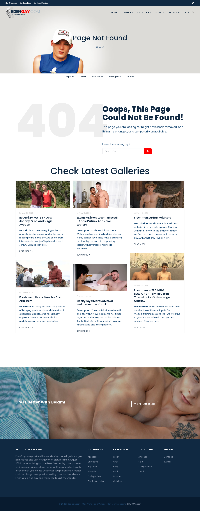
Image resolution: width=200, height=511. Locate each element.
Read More (26, 251)
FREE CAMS (175, 12)
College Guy (94, 476)
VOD (187, 12)
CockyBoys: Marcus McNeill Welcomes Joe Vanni (95, 302)
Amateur (92, 456)
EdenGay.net (11, 3)
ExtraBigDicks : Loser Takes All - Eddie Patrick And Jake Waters (97, 221)
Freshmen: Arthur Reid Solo (152, 217)
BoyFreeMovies (41, 3)
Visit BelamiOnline (144, 404)
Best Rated (97, 76)
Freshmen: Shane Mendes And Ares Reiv (40, 299)
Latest (83, 76)
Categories (144, 12)
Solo (140, 461)
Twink (141, 471)
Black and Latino (96, 481)
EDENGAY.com (134, 503)
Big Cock (92, 466)
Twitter (167, 461)
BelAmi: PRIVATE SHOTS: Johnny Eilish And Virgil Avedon (35, 221)
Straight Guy (145, 466)
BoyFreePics (25, 3)
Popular (70, 76)
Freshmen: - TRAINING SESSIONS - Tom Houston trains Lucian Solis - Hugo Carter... (152, 295)
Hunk (115, 471)
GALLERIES (127, 12)
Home (114, 12)
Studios (160, 12)
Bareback (93, 461)
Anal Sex (142, 456)
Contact (168, 456)
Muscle (117, 476)
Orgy (115, 461)
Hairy (115, 466)
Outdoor (117, 481)
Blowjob (92, 471)
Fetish (116, 456)
